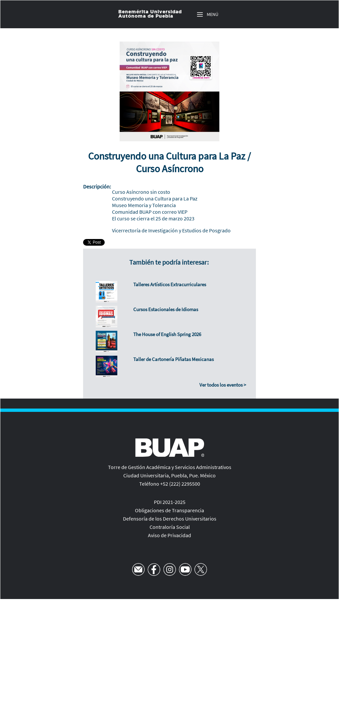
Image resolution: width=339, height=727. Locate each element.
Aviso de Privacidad (169, 535)
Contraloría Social (170, 527)
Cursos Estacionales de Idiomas (165, 309)
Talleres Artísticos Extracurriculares (169, 284)
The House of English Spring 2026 (167, 334)
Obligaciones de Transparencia (169, 510)
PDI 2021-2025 (169, 502)
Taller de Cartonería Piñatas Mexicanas (173, 359)
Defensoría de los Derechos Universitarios (169, 518)
